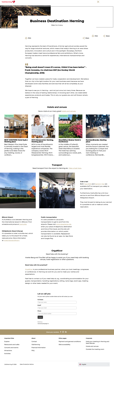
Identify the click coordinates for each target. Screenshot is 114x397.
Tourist (92, 1)
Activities (8, 383)
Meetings (97, 1)
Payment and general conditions (70, 371)
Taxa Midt (86, 214)
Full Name (40, 329)
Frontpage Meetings (26, 5)
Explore (7, 371)
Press (111, 1)
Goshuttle (10, 253)
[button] (95, 74)
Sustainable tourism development (57, 7)
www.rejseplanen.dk (53, 253)
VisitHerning (36, 374)
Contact (34, 371)
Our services (56, 5)
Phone (39, 340)
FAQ (33, 380)
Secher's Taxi (98, 214)
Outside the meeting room (85, 5)
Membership (105, 1)
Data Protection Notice (27, 393)
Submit (40, 346)
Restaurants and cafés (12, 374)
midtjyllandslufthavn (16, 270)
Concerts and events (12, 377)
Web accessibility (64, 374)
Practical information (39, 377)
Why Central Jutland (42, 5)
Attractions (8, 380)
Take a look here (75, 198)
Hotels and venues (68, 5)
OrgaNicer (29, 299)
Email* (39, 334)
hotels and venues (69, 141)
